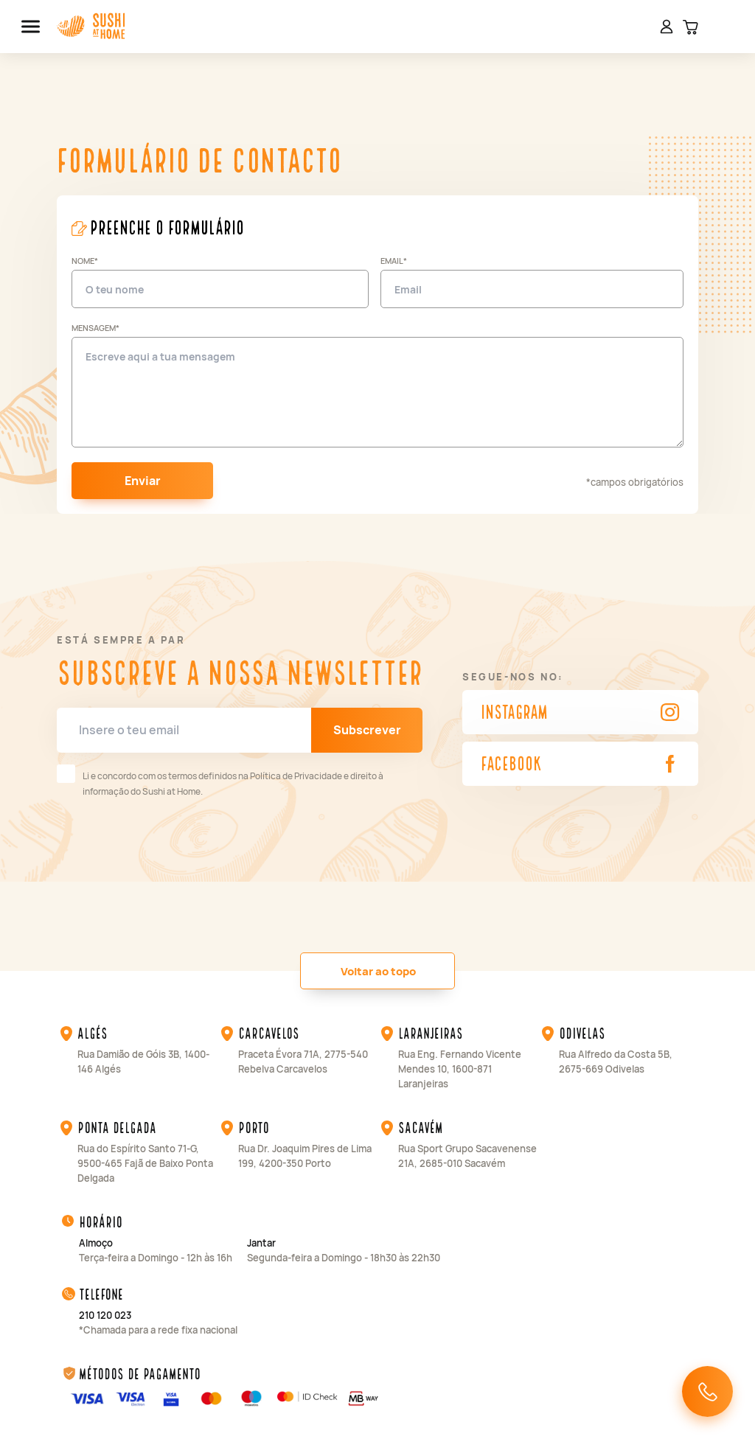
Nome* (85, 260)
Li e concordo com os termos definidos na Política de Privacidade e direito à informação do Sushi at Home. (220, 781)
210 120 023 (105, 1315)
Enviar (143, 481)
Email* (393, 260)
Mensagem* (95, 327)
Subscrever (367, 730)
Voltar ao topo (378, 971)
